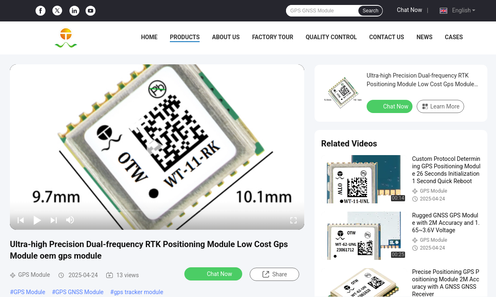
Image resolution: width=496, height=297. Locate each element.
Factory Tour (272, 37)
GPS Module (29, 292)
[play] (157, 147)
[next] (53, 220)
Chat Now (409, 10)
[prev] (20, 220)
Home (149, 37)
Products (185, 37)
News (425, 37)
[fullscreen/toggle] (293, 220)
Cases (454, 37)
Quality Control (331, 37)
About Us (226, 37)
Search (370, 11)
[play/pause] (37, 220)
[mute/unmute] (70, 220)
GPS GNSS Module (79, 292)
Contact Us (386, 37)
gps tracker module (138, 292)
